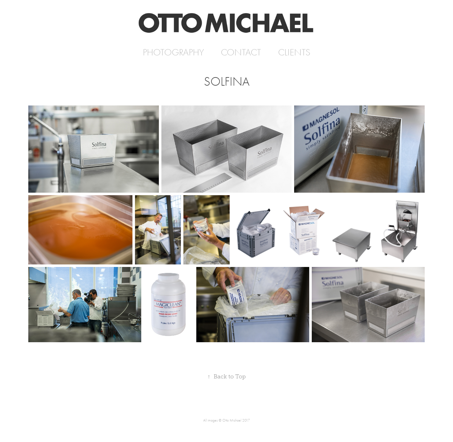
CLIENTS (294, 52)
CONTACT (241, 52)
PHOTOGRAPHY (173, 52)
